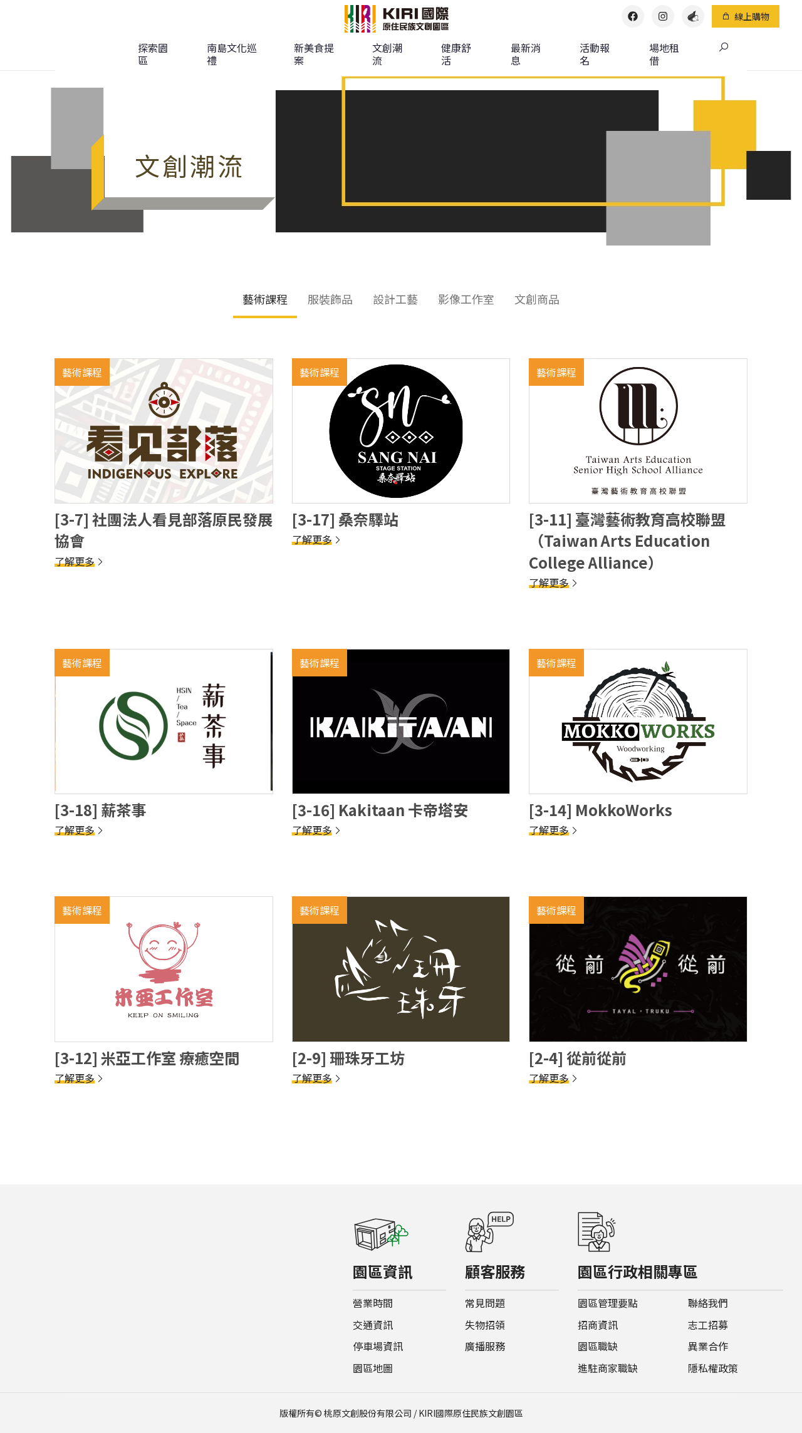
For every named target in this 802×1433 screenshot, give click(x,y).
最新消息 (526, 54)
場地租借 (664, 54)
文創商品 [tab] (537, 299)
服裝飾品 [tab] (330, 299)
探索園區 (153, 54)
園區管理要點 (608, 1303)
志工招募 (708, 1325)
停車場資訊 (378, 1346)
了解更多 (80, 561)
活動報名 (595, 54)
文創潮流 (387, 54)
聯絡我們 (708, 1303)
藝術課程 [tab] (265, 299)
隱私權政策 (713, 1368)
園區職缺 (598, 1346)
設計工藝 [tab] (395, 299)
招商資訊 (598, 1325)
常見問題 (485, 1303)
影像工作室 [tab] (466, 299)
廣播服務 (485, 1346)
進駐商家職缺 (608, 1368)
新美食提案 (314, 54)
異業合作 (708, 1346)
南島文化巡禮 (232, 54)
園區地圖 (373, 1368)
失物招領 (485, 1325)
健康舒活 (456, 54)
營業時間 (373, 1303)
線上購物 (745, 16)
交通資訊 (373, 1325)
